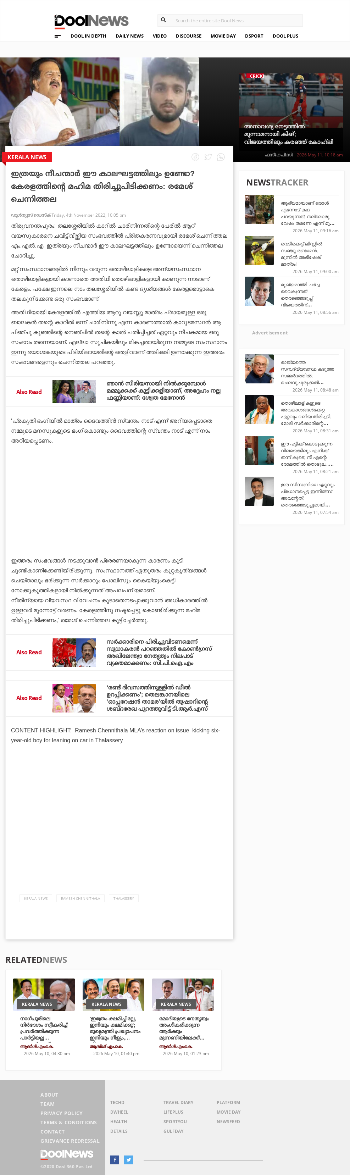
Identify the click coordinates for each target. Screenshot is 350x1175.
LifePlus (173, 1112)
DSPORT (254, 36)
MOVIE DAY (223, 36)
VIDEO (160, 36)
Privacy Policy (61, 1113)
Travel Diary (178, 1102)
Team (47, 1104)
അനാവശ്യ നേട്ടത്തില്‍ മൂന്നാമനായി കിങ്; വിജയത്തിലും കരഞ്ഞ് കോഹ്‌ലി (288, 134)
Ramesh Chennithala (80, 898)
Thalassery (123, 898)
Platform (228, 1102)
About (49, 1094)
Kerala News (36, 898)
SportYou (175, 1122)
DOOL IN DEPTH (88, 36)
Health (118, 1122)
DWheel (119, 1112)
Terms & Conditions (68, 1122)
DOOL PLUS (285, 36)
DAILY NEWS (130, 36)
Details (119, 1131)
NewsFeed (228, 1122)
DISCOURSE (188, 36)
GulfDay (173, 1131)
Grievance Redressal (70, 1140)
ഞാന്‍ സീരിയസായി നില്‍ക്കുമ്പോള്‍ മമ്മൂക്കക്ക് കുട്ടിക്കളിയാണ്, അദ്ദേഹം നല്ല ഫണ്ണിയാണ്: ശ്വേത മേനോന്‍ (164, 391)
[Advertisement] (119, 520)
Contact (52, 1131)
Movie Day (228, 1112)
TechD (117, 1102)
